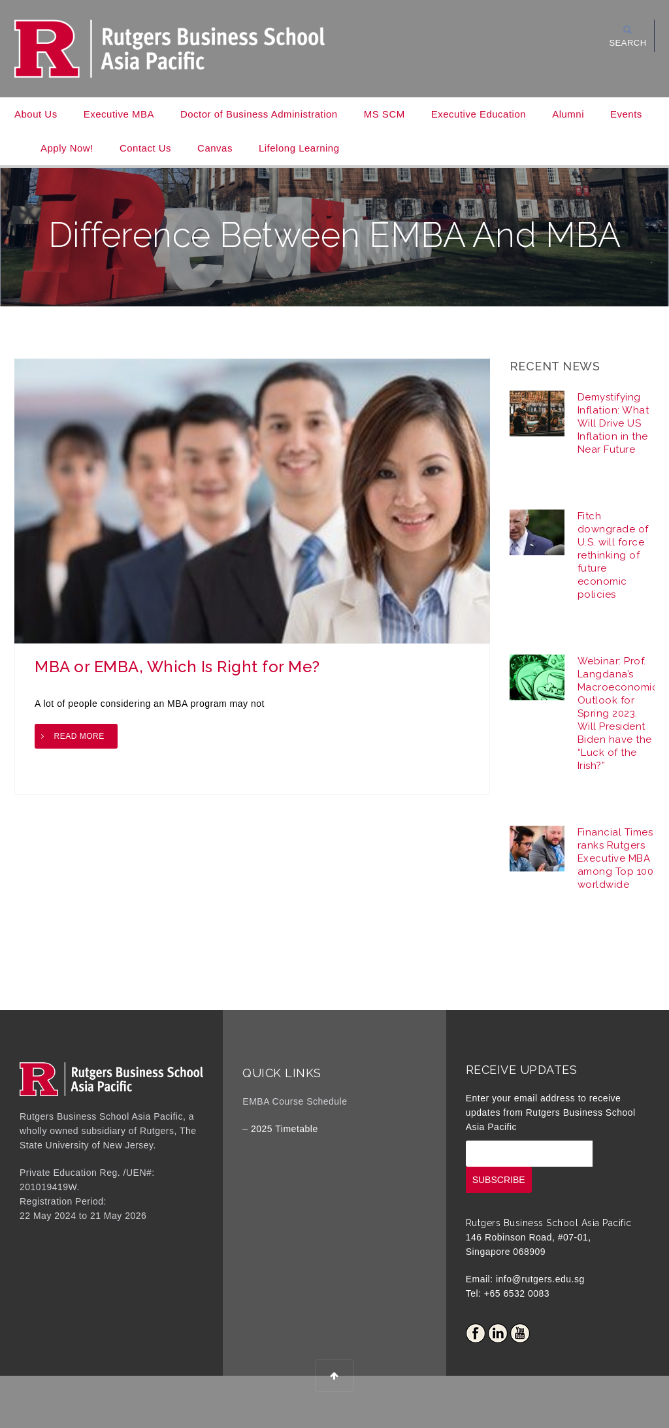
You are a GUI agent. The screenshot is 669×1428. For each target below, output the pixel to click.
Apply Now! (67, 148)
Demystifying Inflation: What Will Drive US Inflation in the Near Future (613, 423)
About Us (35, 114)
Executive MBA (119, 114)
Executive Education (478, 114)
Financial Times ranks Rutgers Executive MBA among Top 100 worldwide (616, 858)
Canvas (215, 148)
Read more (79, 736)
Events (626, 114)
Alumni (568, 114)
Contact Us (145, 148)
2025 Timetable (284, 1129)
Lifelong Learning (299, 148)
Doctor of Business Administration (259, 114)
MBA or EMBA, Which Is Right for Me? (177, 666)
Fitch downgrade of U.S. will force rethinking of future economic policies (613, 555)
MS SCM (384, 114)
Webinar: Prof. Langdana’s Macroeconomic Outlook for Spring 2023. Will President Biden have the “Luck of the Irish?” (618, 713)
